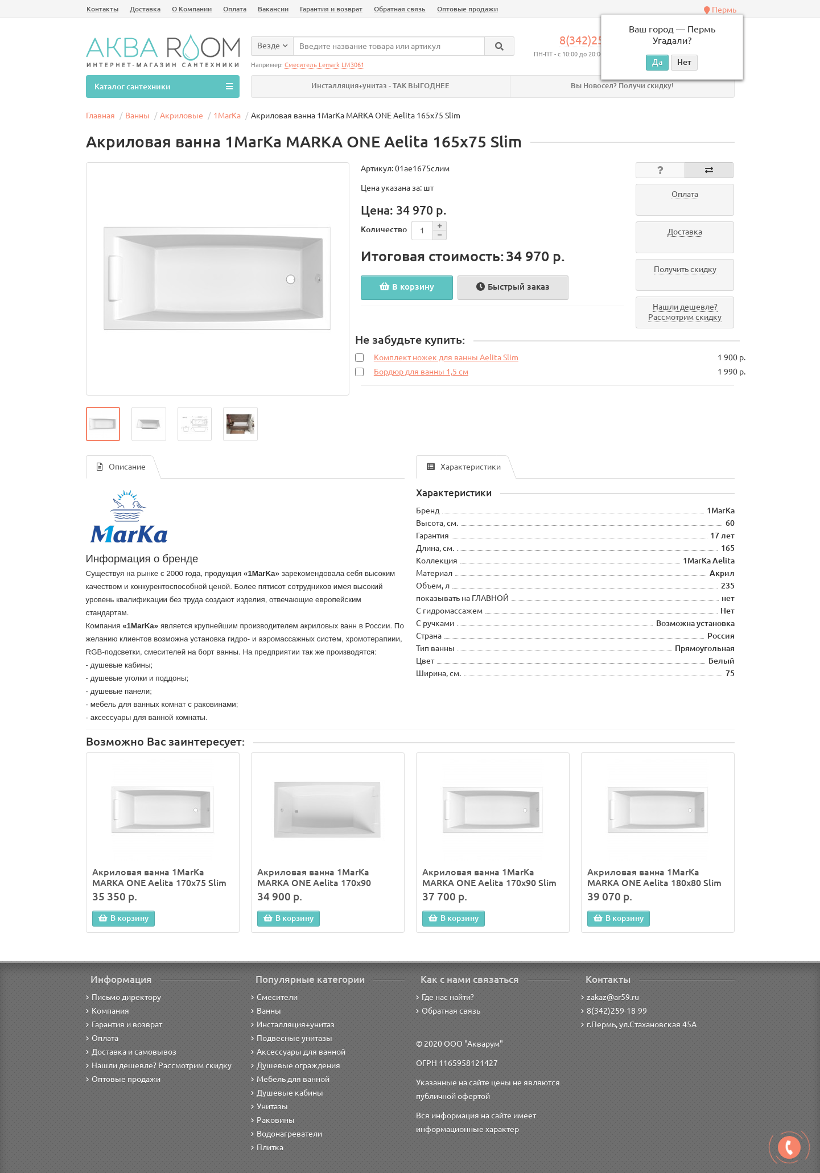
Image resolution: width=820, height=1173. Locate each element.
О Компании (192, 9)
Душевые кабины (287, 1092)
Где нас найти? (445, 997)
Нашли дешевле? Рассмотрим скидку (159, 1065)
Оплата (234, 9)
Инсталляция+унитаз (293, 1024)
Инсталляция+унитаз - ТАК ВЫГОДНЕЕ (380, 85)
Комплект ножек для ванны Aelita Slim (446, 357)
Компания (107, 1010)
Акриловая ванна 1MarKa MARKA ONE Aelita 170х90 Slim (489, 877)
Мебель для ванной (290, 1079)
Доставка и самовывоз (131, 1051)
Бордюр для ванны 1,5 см (421, 371)
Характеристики (464, 466)
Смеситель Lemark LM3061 (324, 64)
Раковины (273, 1120)
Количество (384, 229)
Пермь (720, 9)
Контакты (102, 9)
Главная (100, 115)
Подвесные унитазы (291, 1038)
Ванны (266, 1010)
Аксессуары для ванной (298, 1051)
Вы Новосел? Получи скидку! (622, 85)
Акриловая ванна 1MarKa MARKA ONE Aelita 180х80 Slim (654, 877)
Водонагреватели (286, 1133)
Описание (121, 466)
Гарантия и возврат (331, 9)
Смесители (274, 997)
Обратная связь (400, 9)
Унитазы (269, 1106)
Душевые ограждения (295, 1065)
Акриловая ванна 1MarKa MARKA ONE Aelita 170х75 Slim (159, 877)
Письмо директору (123, 997)
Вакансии (273, 9)
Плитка (267, 1147)
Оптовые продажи (467, 9)
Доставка (145, 9)
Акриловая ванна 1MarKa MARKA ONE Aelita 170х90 (314, 877)
